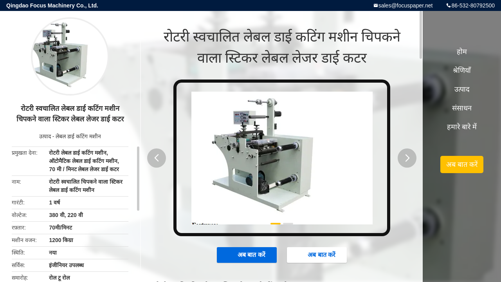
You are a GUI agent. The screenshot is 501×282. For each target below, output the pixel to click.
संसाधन (462, 108)
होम (462, 52)
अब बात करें (247, 254)
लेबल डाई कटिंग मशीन (78, 136)
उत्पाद (45, 136)
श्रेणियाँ (462, 70)
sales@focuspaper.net (405, 5)
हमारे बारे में (462, 127)
